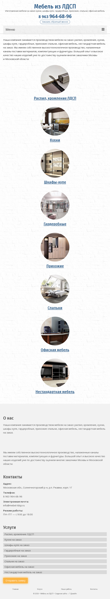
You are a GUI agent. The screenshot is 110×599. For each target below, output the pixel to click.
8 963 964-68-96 (12, 496)
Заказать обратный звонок (55, 21)
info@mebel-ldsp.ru (14, 505)
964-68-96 (55, 16)
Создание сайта (61, 593)
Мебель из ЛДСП (55, 6)
